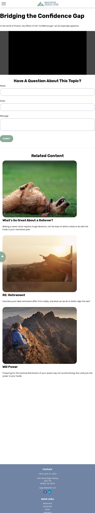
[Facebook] (45, 491)
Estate (47, 509)
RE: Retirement (13, 295)
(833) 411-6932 (50, 474)
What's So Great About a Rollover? (27, 220)
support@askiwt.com (47, 488)
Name (3, 85)
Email (2, 100)
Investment (47, 506)
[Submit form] (6, 138)
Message (4, 116)
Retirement (47, 503)
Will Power (10, 367)
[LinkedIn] (49, 491)
